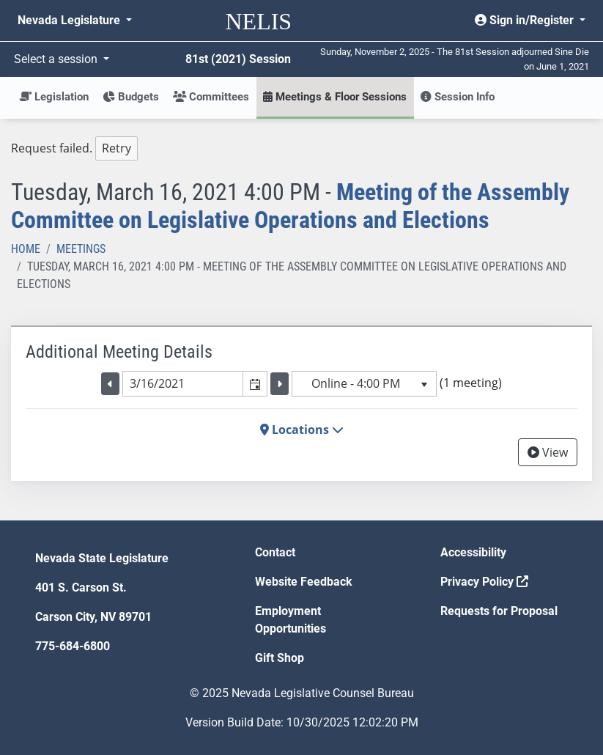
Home (25, 249)
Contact (275, 552)
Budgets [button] (131, 96)
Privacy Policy (484, 582)
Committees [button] (211, 96)
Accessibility (473, 552)
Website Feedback (303, 582)
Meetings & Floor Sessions (335, 96)
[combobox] (183, 383)
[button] (255, 383)
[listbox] (364, 383)
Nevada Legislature (70, 20)
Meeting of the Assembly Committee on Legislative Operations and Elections (290, 206)
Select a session (57, 59)
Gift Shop (279, 658)
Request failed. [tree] (74, 148)
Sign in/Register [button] (526, 20)
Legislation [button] (54, 96)
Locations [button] (302, 429)
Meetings (81, 249)
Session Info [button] (458, 96)
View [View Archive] (548, 452)
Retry (116, 148)
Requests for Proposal (499, 611)
